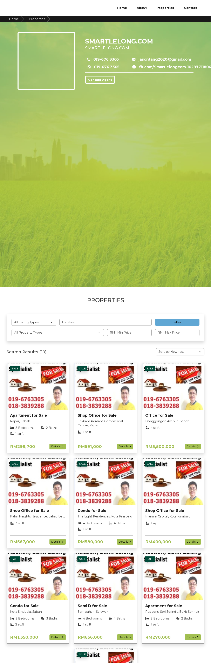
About (142, 8)
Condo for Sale (92, 510)
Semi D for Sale (92, 606)
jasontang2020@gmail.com (164, 59)
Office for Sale (159, 415)
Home (122, 8)
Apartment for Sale (28, 415)
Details (57, 446)
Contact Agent (100, 80)
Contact (190, 8)
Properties (165, 8)
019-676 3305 (106, 59)
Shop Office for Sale (97, 415)
